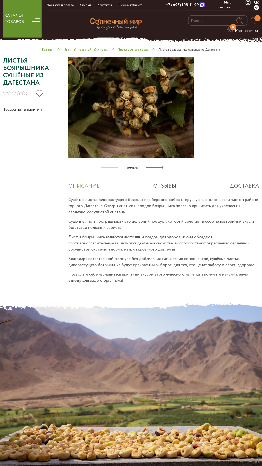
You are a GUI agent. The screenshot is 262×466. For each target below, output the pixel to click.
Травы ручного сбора (133, 49)
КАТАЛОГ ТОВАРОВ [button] (22, 19)
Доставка (244, 186)
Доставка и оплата (60, 5)
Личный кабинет (130, 5)
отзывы (164, 186)
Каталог (48, 49)
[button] (155, 167)
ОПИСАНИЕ (84, 186)
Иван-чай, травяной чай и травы (85, 49)
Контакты (104, 5)
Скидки (85, 5)
